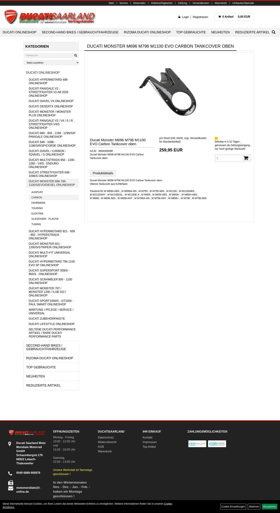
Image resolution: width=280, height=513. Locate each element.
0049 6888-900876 (28, 472)
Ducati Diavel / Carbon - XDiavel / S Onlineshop (47, 152)
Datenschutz (106, 437)
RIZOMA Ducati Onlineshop (147, 32)
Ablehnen (254, 506)
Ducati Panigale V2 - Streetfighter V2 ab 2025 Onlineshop (48, 92)
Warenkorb (221, 3)
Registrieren (200, 17)
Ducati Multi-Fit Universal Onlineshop (49, 254)
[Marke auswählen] (51, 62)
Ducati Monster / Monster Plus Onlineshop (50, 113)
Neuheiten (220, 32)
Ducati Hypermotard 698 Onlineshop (48, 81)
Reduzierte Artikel (252, 32)
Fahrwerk (38, 202)
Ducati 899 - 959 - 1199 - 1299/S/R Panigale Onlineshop (52, 135)
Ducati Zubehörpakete (47, 318)
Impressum (150, 442)
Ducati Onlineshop (19, 32)
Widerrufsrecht (107, 442)
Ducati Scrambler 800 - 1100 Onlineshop (50, 281)
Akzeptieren (269, 506)
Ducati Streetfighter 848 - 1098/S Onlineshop (50, 174)
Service (123, 3)
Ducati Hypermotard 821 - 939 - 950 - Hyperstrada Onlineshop (52, 235)
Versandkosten (200, 3)
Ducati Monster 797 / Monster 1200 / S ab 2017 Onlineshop (47, 292)
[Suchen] (273, 32)
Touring (37, 208)
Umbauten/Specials (243, 3)
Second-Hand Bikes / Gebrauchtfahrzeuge (80, 32)
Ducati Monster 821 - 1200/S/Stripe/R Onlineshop (50, 245)
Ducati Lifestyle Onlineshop (52, 324)
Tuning (36, 224)
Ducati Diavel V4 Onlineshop (51, 101)
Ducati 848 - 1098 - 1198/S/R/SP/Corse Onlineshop (52, 144)
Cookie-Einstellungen (233, 506)
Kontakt (147, 437)
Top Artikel (149, 446)
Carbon (36, 197)
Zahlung (182, 3)
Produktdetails (103, 173)
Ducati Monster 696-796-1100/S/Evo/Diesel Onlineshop (52, 183)
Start (111, 3)
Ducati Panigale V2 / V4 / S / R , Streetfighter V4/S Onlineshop (51, 124)
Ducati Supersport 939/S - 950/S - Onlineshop (49, 272)
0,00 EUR (234, 16)
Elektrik (37, 213)
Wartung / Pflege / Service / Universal (51, 311)
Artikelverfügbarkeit (161, 3)
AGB (101, 446)
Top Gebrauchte (191, 32)
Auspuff (37, 192)
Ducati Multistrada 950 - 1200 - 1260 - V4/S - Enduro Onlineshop (52, 163)
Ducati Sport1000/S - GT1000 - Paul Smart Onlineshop (51, 302)
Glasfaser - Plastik (45, 218)
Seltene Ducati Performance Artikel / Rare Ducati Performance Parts (52, 333)
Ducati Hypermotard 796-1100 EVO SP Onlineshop (52, 263)
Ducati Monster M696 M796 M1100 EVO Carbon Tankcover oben (118, 142)
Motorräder (139, 3)
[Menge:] (229, 158)
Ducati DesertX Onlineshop (51, 106)
